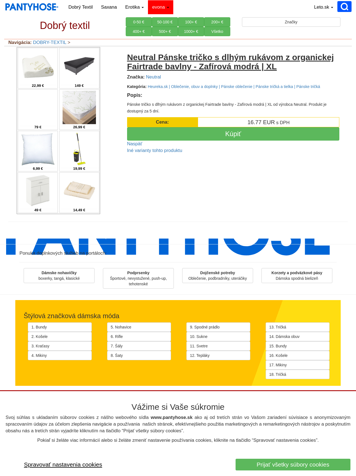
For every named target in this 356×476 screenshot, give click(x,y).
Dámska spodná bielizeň (296, 276)
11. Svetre (199, 346)
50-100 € (164, 22)
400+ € (139, 31)
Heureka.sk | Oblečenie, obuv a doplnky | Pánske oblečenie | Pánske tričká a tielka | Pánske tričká (234, 86)
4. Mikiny (39, 355)
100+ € (191, 22)
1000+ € (191, 31)
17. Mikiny (278, 365)
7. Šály (117, 346)
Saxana (109, 7)
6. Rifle (117, 336)
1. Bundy (39, 327)
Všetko (217, 31)
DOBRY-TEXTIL (49, 42)
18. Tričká (277, 374)
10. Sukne (198, 336)
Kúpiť (233, 134)
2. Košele (39, 336)
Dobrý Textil (80, 7)
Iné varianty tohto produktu (154, 150)
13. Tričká (277, 327)
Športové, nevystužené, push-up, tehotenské (138, 278)
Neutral (153, 77)
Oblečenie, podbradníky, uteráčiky (217, 276)
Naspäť (134, 143)
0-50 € (138, 22)
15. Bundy (278, 346)
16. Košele (278, 355)
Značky (291, 22)
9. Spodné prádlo (205, 327)
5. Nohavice (121, 327)
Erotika (134, 7)
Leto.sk (323, 7)
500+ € (165, 31)
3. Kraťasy (40, 346)
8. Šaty (117, 355)
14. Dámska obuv (284, 336)
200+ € (217, 22)
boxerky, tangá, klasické (59, 276)
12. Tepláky (200, 355)
